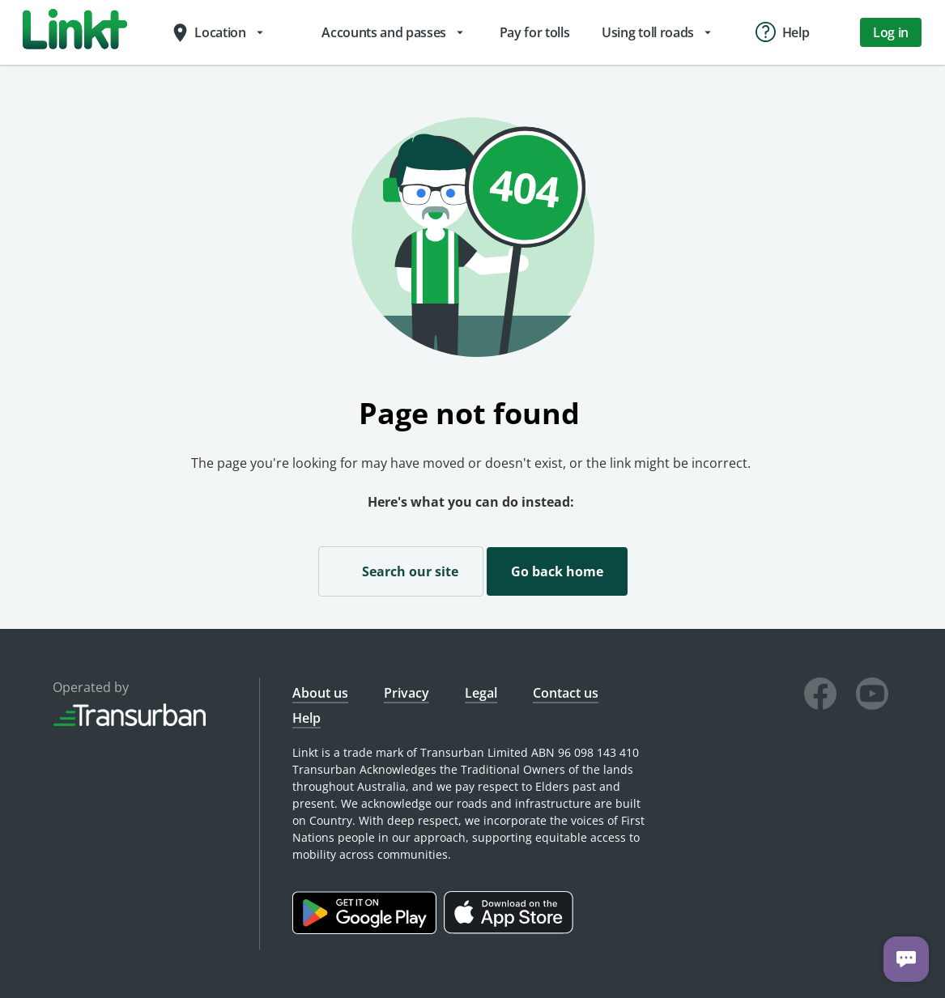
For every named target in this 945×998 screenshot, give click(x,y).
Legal (481, 693)
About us (320, 693)
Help (306, 718)
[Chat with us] (906, 959)
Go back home (557, 571)
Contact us (565, 693)
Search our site (400, 570)
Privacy (406, 693)
